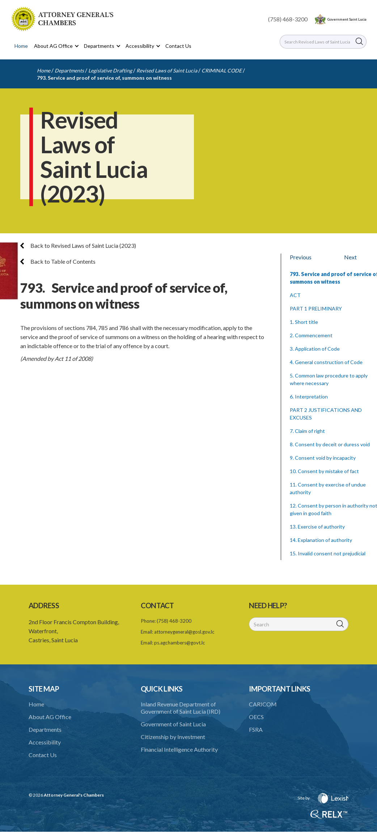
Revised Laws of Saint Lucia (166, 70)
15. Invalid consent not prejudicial (327, 553)
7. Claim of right (307, 431)
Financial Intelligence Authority (179, 749)
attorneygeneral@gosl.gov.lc (184, 632)
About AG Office (50, 716)
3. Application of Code (315, 349)
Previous (301, 257)
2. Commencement (311, 335)
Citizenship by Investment (173, 736)
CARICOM (263, 704)
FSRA (256, 729)
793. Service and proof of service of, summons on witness (104, 77)
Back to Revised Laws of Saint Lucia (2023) (78, 245)
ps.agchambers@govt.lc (179, 643)
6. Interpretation (309, 396)
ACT (295, 295)
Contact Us (178, 46)
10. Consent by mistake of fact (324, 471)
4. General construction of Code (326, 362)
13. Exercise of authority (317, 526)
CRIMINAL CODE (222, 70)
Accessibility (45, 742)
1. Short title (304, 322)
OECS (256, 716)
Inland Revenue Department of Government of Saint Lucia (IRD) (180, 708)
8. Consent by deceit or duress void (330, 444)
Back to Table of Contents (58, 261)
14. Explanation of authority (321, 540)
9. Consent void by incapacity (323, 458)
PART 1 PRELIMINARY (316, 308)
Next (350, 257)
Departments (69, 70)
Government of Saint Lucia (173, 724)
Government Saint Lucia (347, 19)
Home (21, 46)
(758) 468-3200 (288, 19)
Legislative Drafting (110, 70)
